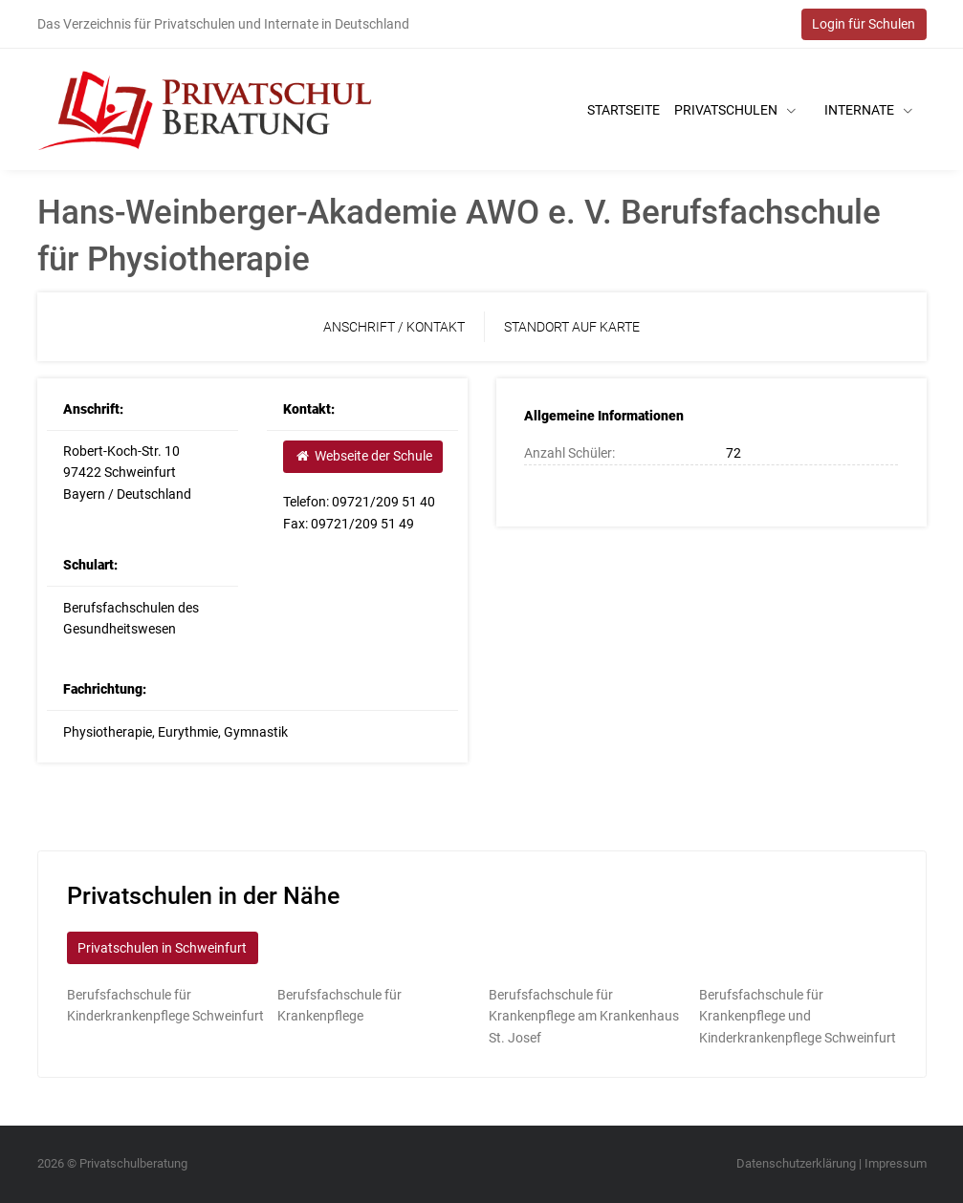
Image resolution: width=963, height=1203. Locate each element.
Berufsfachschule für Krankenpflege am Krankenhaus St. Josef (584, 1016)
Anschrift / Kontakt (394, 326)
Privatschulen (735, 110)
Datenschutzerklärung (796, 1163)
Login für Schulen (863, 24)
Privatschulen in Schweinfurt (162, 948)
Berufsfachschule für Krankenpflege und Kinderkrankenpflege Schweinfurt (797, 1016)
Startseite (623, 110)
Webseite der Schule (363, 455)
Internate (868, 110)
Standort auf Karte (572, 326)
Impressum (896, 1163)
